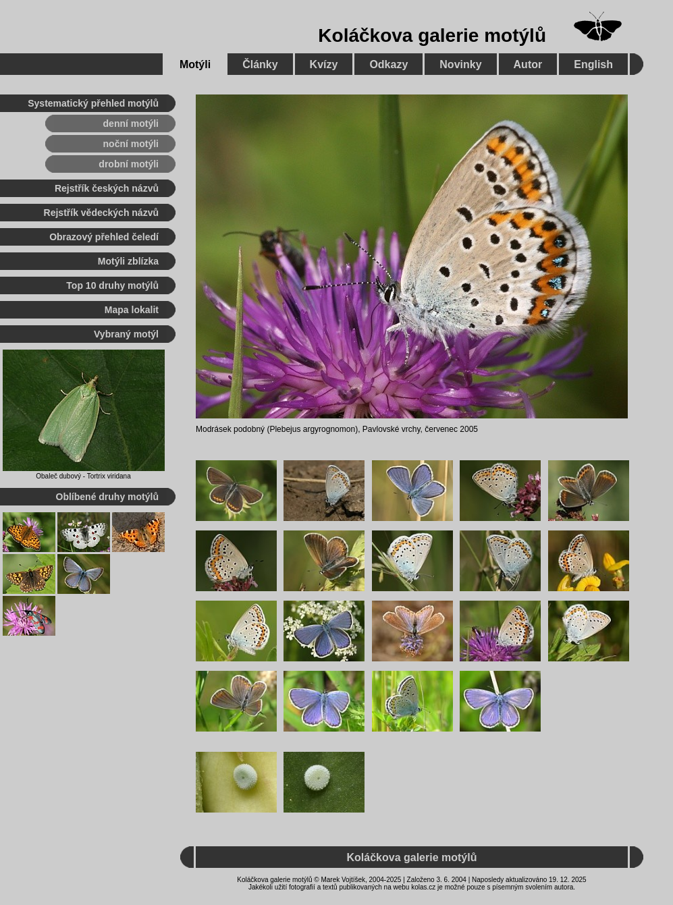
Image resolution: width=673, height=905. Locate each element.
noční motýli (131, 143)
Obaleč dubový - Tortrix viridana (83, 476)
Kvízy (324, 64)
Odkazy (388, 64)
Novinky (460, 64)
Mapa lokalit (132, 309)
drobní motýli (129, 164)
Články (259, 64)
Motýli (195, 64)
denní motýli (131, 123)
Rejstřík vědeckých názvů (101, 212)
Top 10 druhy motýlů (112, 285)
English (593, 64)
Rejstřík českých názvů (107, 188)
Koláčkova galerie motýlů (432, 35)
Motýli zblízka (128, 261)
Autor (528, 64)
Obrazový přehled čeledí (104, 236)
